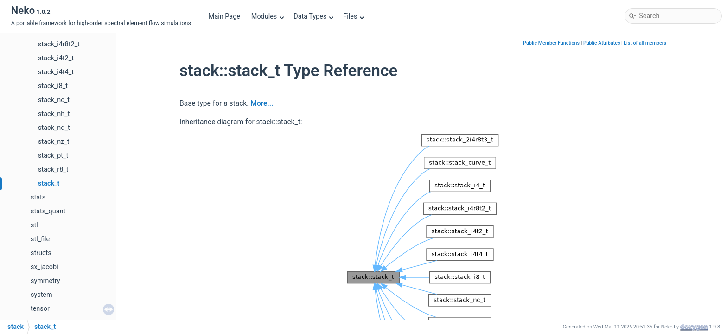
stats (38, 197)
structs (41, 253)
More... (261, 103)
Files (353, 16)
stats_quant (48, 211)
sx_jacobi (44, 267)
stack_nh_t (54, 114)
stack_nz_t (54, 142)
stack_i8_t (53, 86)
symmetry (45, 281)
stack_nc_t (54, 100)
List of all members (645, 43)
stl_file (40, 239)
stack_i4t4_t (56, 72)
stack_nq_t (54, 128)
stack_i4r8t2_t (59, 44)
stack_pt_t (53, 156)
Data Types (313, 16)
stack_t (48, 183)
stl (34, 225)
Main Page (224, 16)
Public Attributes (601, 43)
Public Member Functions (551, 43)
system (41, 295)
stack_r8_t (53, 169)
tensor (40, 309)
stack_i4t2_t (56, 58)
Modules (267, 16)
